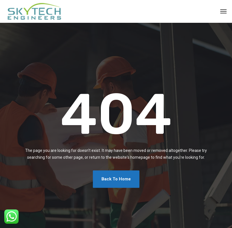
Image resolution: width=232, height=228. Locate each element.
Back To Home (116, 179)
